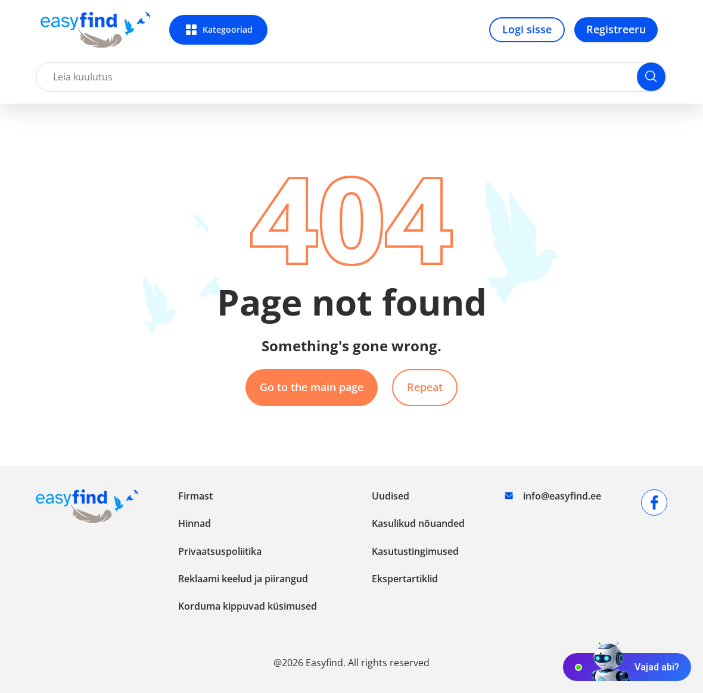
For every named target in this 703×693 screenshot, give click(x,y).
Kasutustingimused (415, 551)
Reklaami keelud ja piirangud (243, 578)
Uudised (390, 495)
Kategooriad (228, 29)
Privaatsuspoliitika (220, 551)
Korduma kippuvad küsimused (247, 606)
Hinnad (194, 523)
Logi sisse (527, 29)
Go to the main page (311, 387)
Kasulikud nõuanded (418, 523)
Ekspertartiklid (405, 578)
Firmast (195, 495)
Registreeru (616, 29)
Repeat (425, 387)
